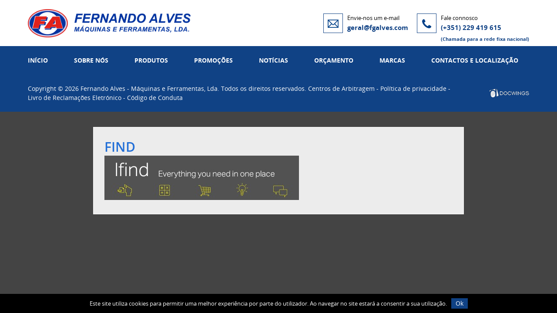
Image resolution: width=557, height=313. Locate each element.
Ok (459, 303)
